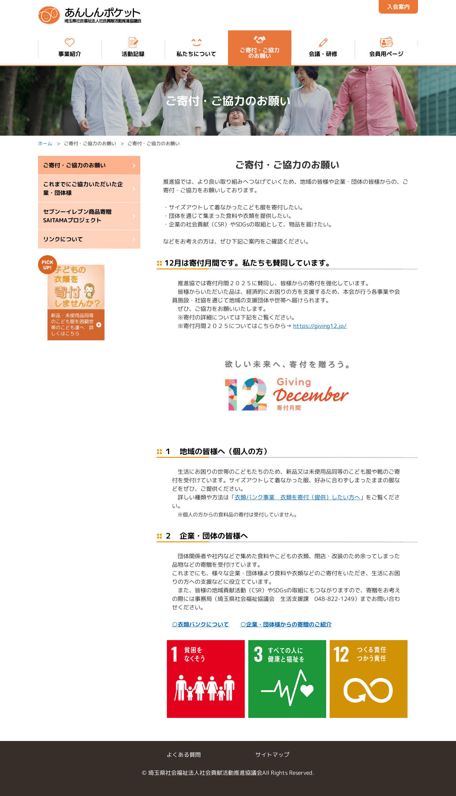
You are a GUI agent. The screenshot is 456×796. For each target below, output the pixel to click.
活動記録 (133, 46)
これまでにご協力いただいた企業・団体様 (83, 188)
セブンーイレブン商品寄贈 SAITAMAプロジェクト (77, 216)
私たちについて (196, 46)
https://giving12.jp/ (320, 326)
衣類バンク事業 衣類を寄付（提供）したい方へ (297, 497)
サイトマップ (272, 755)
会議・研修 (323, 46)
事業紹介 (69, 46)
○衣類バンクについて (200, 624)
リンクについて (63, 239)
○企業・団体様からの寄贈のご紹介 (286, 624)
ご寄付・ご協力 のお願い (260, 47)
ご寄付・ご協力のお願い (74, 165)
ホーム (45, 143)
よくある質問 (184, 755)
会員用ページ (386, 46)
